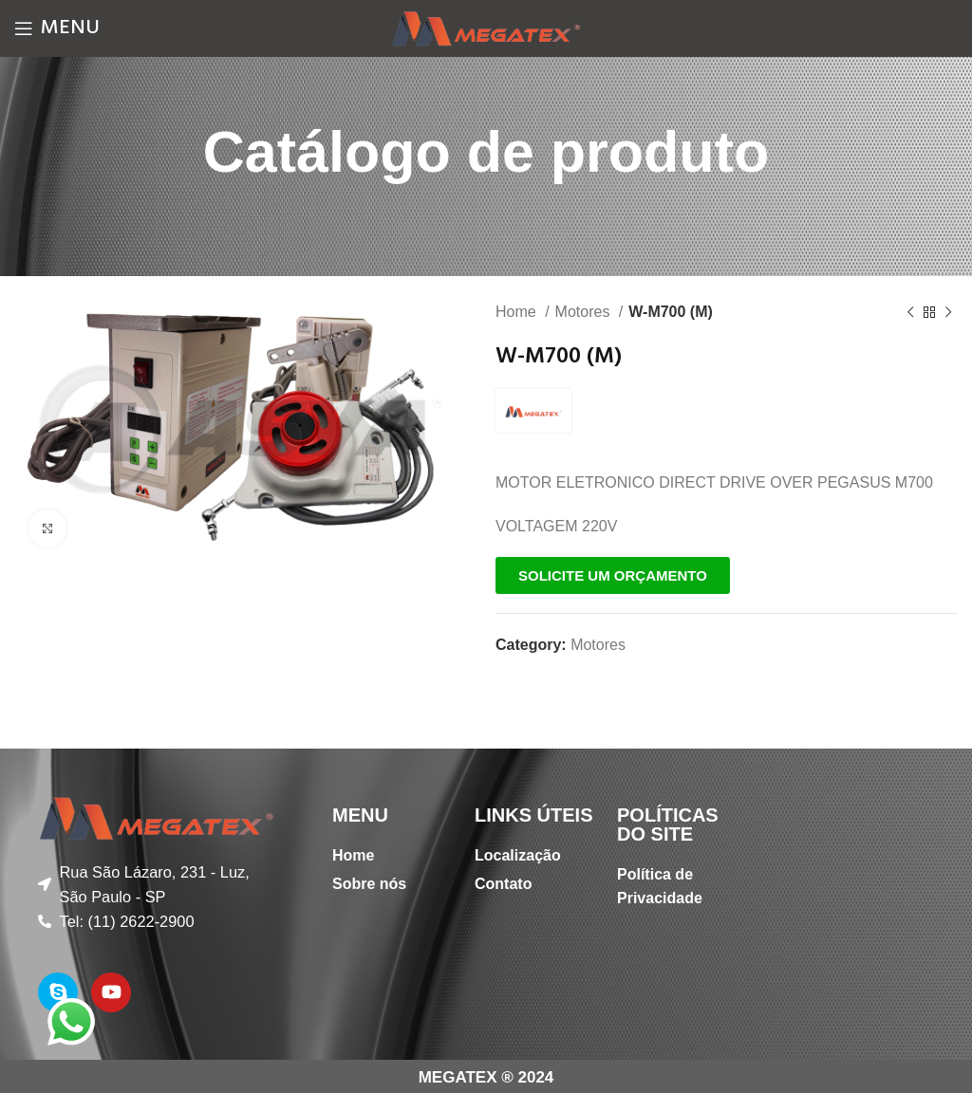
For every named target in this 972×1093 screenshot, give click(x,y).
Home (517, 312)
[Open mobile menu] (57, 28)
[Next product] (948, 313)
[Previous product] (910, 313)
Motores (584, 312)
